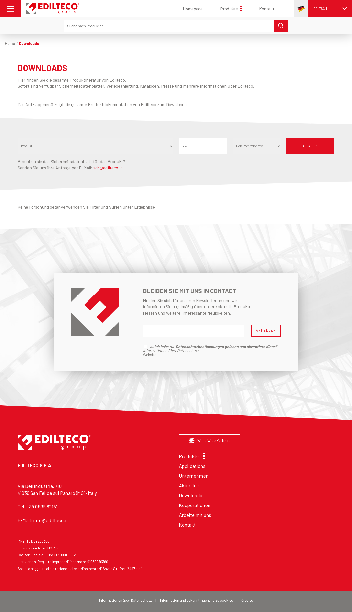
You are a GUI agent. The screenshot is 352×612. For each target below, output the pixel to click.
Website (149, 354)
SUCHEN (310, 146)
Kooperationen (194, 505)
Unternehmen (194, 475)
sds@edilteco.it (107, 167)
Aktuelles (189, 485)
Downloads (190, 495)
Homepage (193, 8)
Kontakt (266, 8)
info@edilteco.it (50, 520)
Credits (247, 600)
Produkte (231, 8)
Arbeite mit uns (195, 514)
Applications (192, 466)
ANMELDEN (266, 330)
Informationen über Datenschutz (125, 600)
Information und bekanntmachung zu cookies (196, 600)
